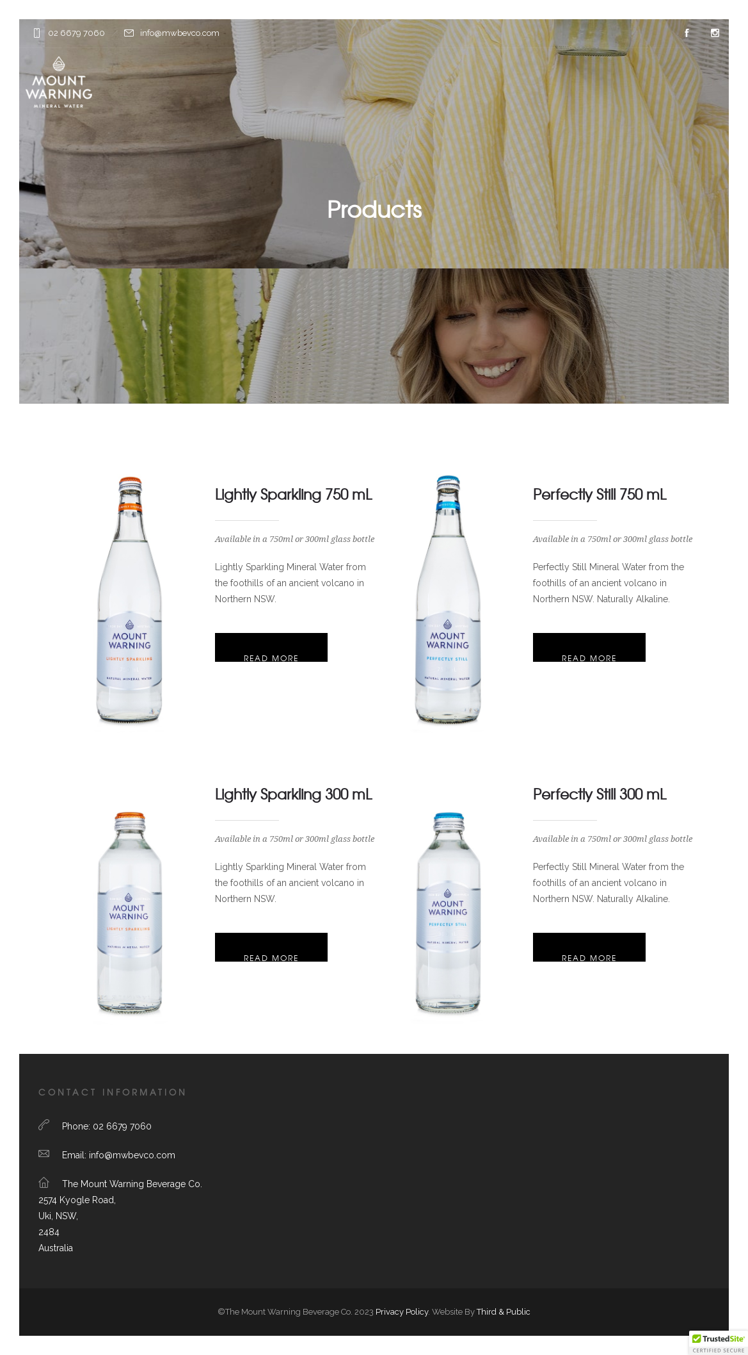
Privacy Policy (402, 1312)
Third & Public (503, 1312)
